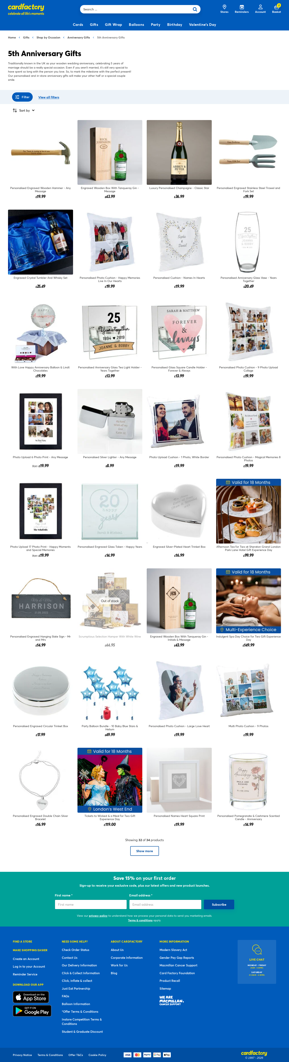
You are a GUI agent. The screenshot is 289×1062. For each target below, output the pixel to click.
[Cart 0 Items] (276, 9)
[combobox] (136, 9)
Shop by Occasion (48, 37)
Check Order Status (75, 950)
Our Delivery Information (79, 965)
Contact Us (69, 958)
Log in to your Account (29, 966)
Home (12, 37)
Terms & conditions (140, 920)
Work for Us (119, 965)
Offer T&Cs (75, 1055)
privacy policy (98, 916)
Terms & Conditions (50, 1055)
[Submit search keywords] (196, 9)
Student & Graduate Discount (82, 1032)
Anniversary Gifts (78, 37)
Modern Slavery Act (173, 950)
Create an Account (26, 959)
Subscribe (219, 904)
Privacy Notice (22, 1055)
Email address (140, 895)
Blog (114, 973)
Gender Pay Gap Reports (177, 958)
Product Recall (170, 981)
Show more (144, 851)
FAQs (65, 996)
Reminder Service (25, 974)
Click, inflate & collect (77, 981)
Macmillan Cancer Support (178, 965)
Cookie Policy (97, 1055)
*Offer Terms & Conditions (80, 1011)
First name (63, 895)
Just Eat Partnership (76, 988)
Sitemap (165, 988)
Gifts (26, 37)
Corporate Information (127, 958)
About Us (117, 950)
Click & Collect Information (81, 973)
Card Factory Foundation (177, 973)
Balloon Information (76, 1004)
